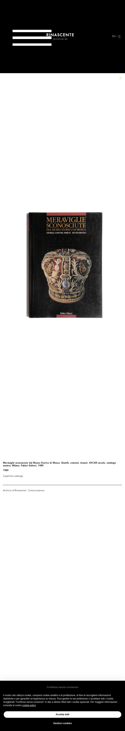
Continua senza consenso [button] (62, 687)
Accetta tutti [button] (62, 714)
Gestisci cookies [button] (62, 723)
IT (119, 36)
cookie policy (29, 705)
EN (113, 36)
